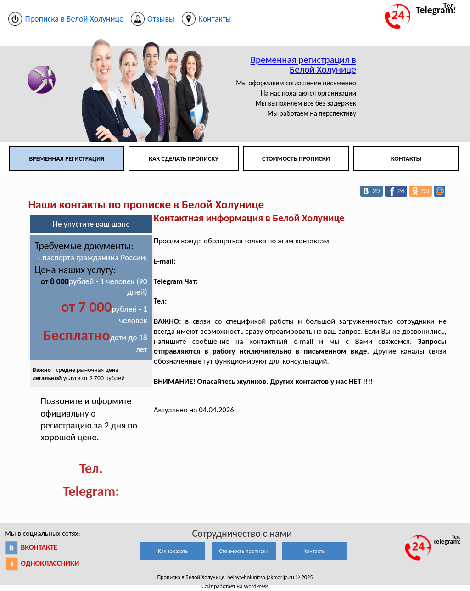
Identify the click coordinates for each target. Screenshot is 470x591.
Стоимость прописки (296, 159)
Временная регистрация (66, 159)
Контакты (406, 159)
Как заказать (173, 550)
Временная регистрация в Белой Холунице (303, 64)
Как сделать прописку (183, 159)
